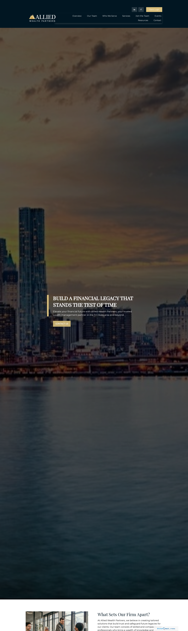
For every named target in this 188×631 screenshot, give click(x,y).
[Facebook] (141, 2)
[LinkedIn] (134, 2)
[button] (76, 9)
